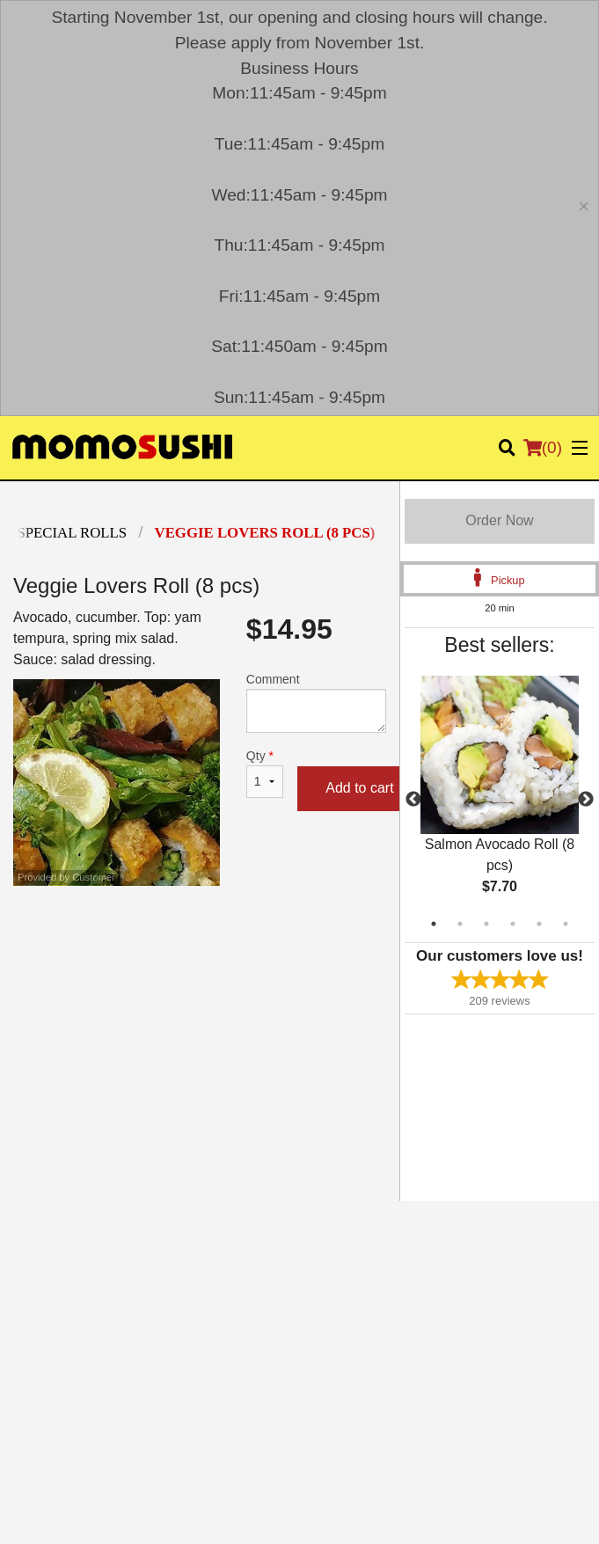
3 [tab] (486, 924)
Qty (264, 773)
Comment (316, 702)
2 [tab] (460, 924)
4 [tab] (513, 924)
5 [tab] (539, 924)
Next (586, 800)
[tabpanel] (499, 799)
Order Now (499, 520)
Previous (413, 800)
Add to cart (359, 787)
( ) (542, 448)
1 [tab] (433, 924)
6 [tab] (565, 924)
